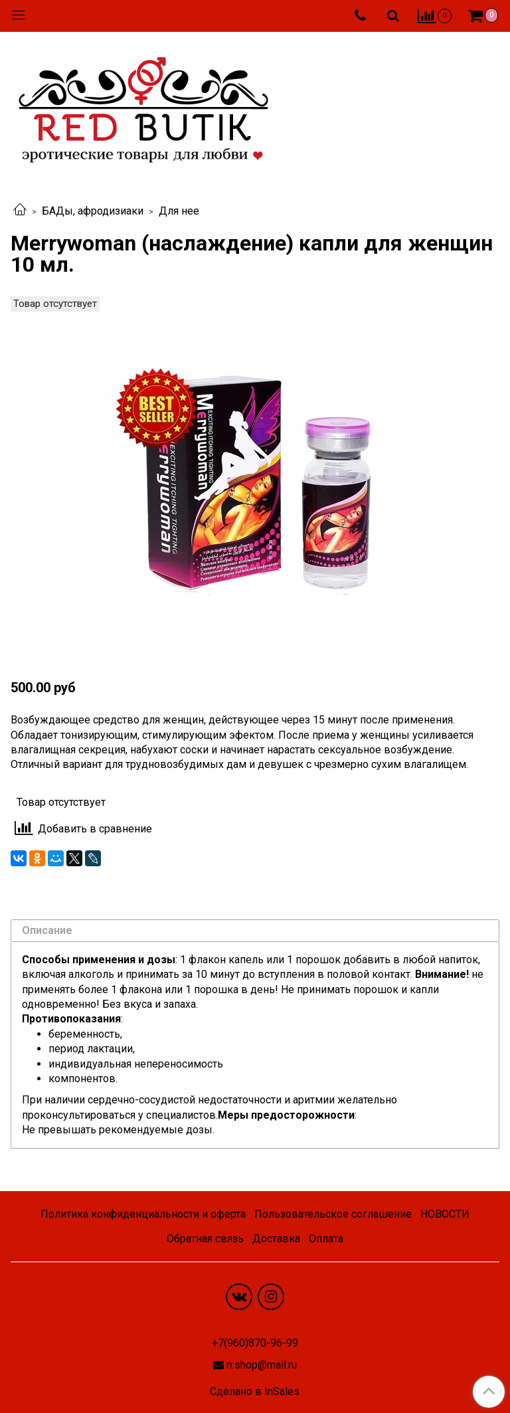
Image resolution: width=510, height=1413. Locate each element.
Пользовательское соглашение (333, 1214)
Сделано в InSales (254, 1391)
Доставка (276, 1238)
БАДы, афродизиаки (92, 211)
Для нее (179, 211)
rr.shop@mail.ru (261, 1365)
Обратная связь (205, 1238)
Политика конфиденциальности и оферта (143, 1214)
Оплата (326, 1238)
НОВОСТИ (444, 1214)
